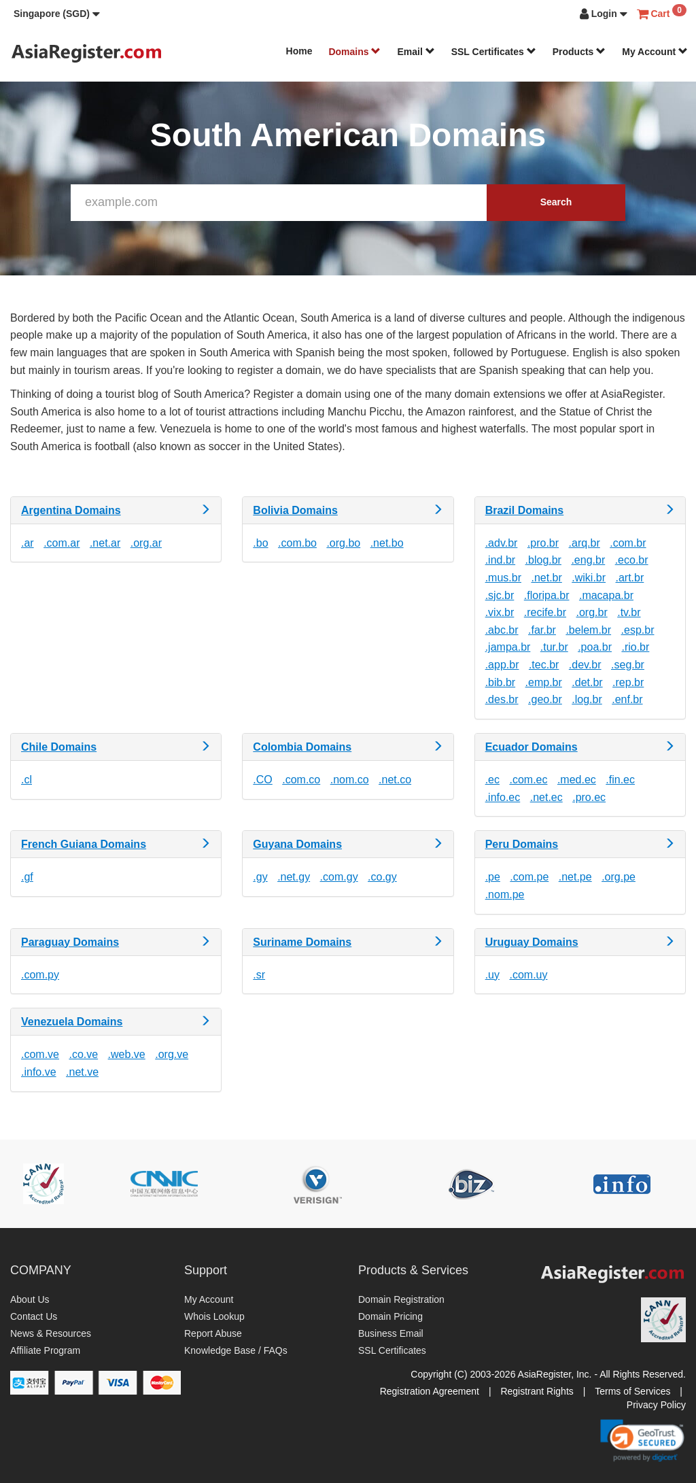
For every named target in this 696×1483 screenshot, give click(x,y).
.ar (27, 543)
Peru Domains (522, 844)
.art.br (630, 577)
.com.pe (529, 877)
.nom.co (349, 779)
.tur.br (554, 647)
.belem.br (588, 630)
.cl (26, 779)
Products (579, 51)
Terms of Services (632, 1391)
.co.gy (382, 877)
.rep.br (628, 682)
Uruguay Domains (531, 942)
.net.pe (575, 877)
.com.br (628, 543)
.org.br (591, 612)
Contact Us (33, 1316)
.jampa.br (508, 647)
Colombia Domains (302, 747)
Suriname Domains (302, 942)
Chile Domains (59, 747)
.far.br (542, 630)
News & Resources (50, 1333)
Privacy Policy (656, 1404)
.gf (27, 877)
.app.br (502, 664)
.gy (260, 877)
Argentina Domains (71, 510)
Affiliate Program (45, 1350)
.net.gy (293, 877)
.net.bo (387, 543)
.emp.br (543, 682)
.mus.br (503, 577)
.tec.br (544, 664)
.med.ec (576, 779)
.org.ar (146, 543)
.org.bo (343, 543)
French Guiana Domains (83, 844)
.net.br (546, 577)
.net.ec (546, 797)
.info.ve (38, 1072)
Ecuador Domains (531, 747)
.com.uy (528, 975)
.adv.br (501, 543)
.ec (492, 779)
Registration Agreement (429, 1391)
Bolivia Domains (295, 510)
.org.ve (171, 1054)
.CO (262, 779)
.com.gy (339, 877)
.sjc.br (500, 595)
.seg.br (627, 664)
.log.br (587, 699)
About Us (30, 1299)
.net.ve (82, 1072)
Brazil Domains (524, 510)
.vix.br (500, 612)
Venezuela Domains (71, 1021)
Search (556, 202)
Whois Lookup (214, 1316)
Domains (354, 51)
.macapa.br (606, 595)
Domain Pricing (390, 1316)
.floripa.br (547, 595)
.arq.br (584, 543)
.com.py (40, 975)
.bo (260, 543)
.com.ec (528, 779)
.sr (259, 975)
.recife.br (545, 612)
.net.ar (105, 543)
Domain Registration (401, 1299)
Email (415, 51)
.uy (492, 975)
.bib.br (500, 682)
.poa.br (595, 647)
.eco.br (631, 560)
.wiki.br (589, 577)
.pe (492, 877)
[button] (57, 13)
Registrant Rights (536, 1391)
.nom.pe (505, 894)
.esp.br (638, 630)
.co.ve (83, 1054)
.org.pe (619, 877)
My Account (655, 51)
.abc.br (502, 630)
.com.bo (297, 543)
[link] (642, 1440)
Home (299, 51)
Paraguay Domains (70, 942)
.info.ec (503, 797)
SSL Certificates (493, 51)
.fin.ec (620, 779)
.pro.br (543, 543)
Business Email (390, 1333)
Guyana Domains (297, 844)
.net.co (395, 779)
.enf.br (627, 699)
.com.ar (62, 543)
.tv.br (628, 612)
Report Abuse (213, 1333)
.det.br (587, 682)
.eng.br (588, 560)
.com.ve (40, 1054)
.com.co (301, 779)
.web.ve (126, 1054)
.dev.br (585, 664)
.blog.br (543, 560)
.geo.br (545, 699)
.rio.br (635, 647)
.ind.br (500, 560)
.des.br (502, 699)
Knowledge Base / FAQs (236, 1350)
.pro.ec (589, 797)
